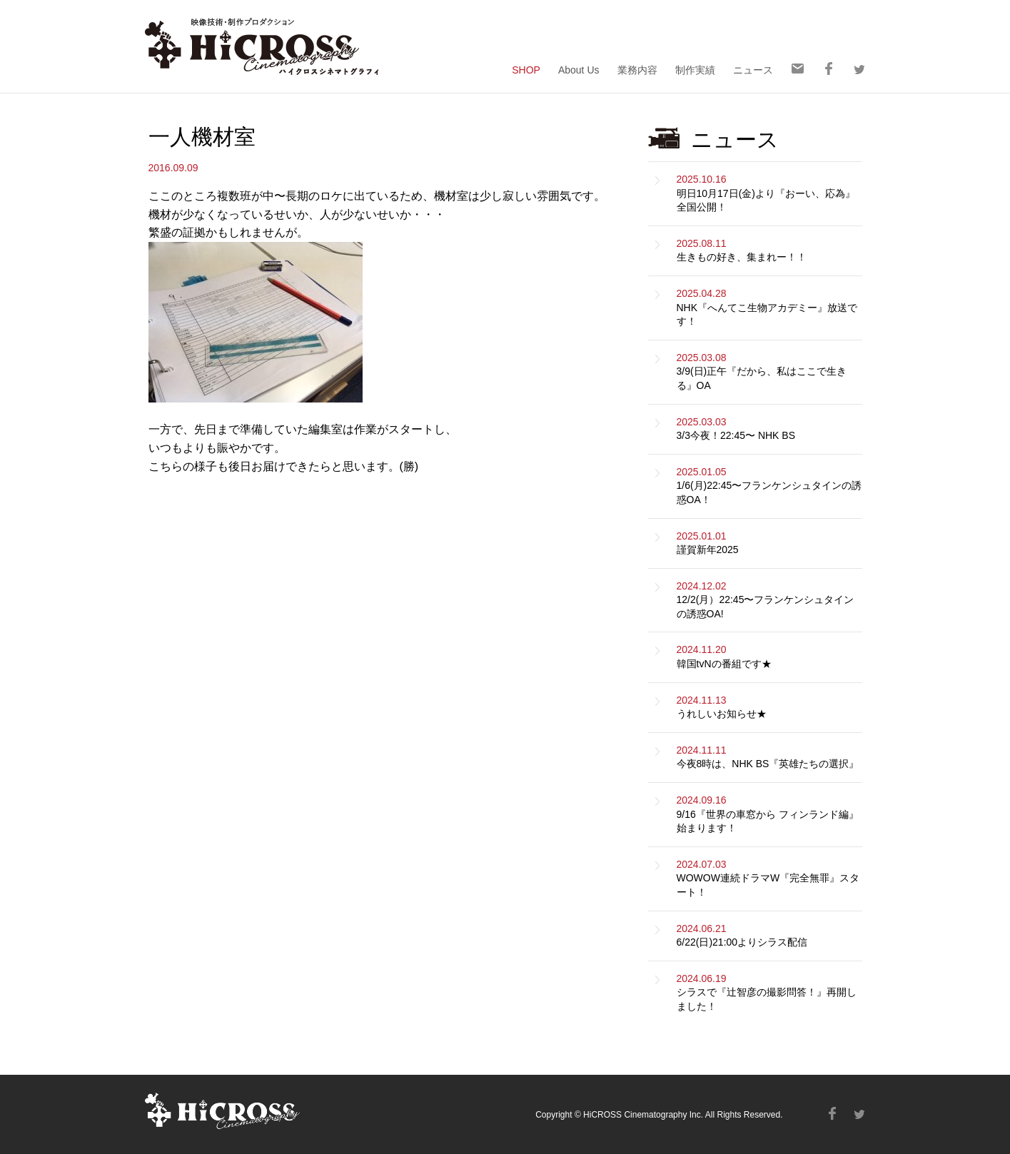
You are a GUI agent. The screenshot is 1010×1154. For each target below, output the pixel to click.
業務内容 (637, 69)
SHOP (526, 69)
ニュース (753, 69)
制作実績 (695, 69)
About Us (579, 69)
